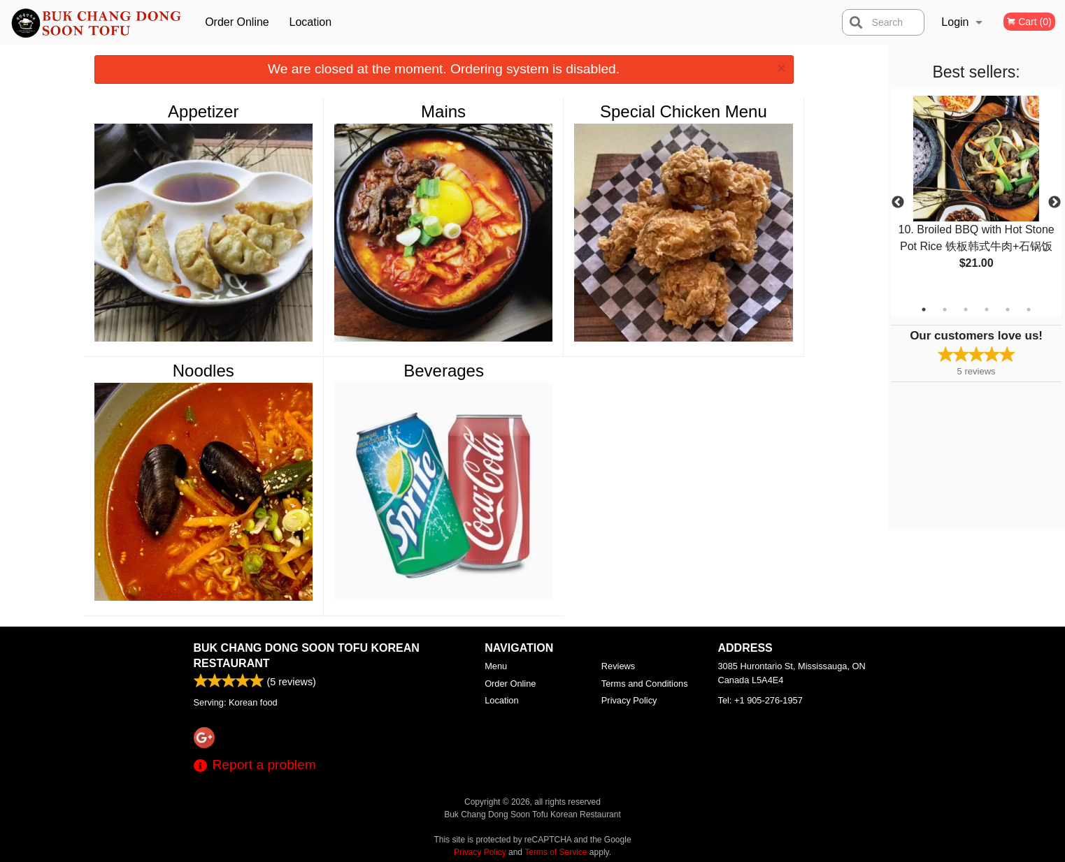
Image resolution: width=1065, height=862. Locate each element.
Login (954, 22)
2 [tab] (945, 309)
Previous (898, 203)
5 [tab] (1008, 309)
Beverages (443, 370)
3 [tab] (966, 309)
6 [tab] (1029, 309)
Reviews (618, 666)
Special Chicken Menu (683, 111)
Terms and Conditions (644, 683)
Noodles (203, 370)
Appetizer (203, 111)
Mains (443, 111)
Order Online (237, 22)
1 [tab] (924, 309)
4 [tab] (987, 309)
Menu (496, 666)
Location (311, 22)
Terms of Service (555, 852)
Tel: (760, 700)
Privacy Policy (629, 700)
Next (1055, 203)
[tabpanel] (976, 194)
